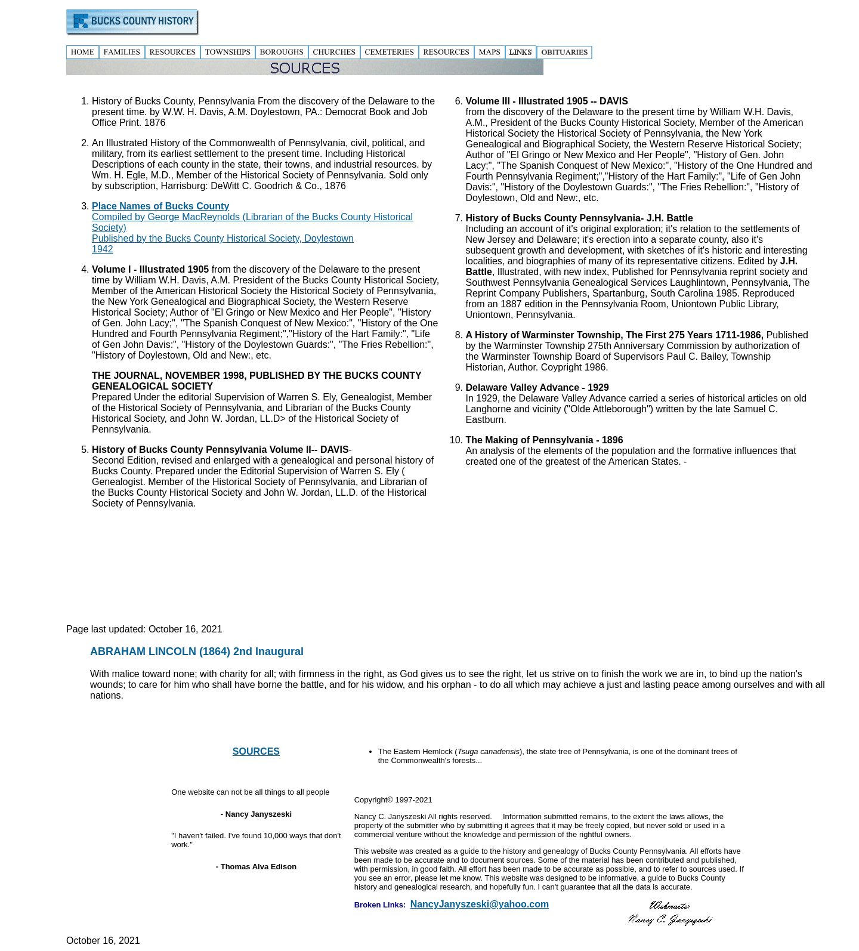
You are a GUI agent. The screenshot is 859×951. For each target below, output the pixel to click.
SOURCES (256, 751)
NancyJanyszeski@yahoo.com (479, 904)
